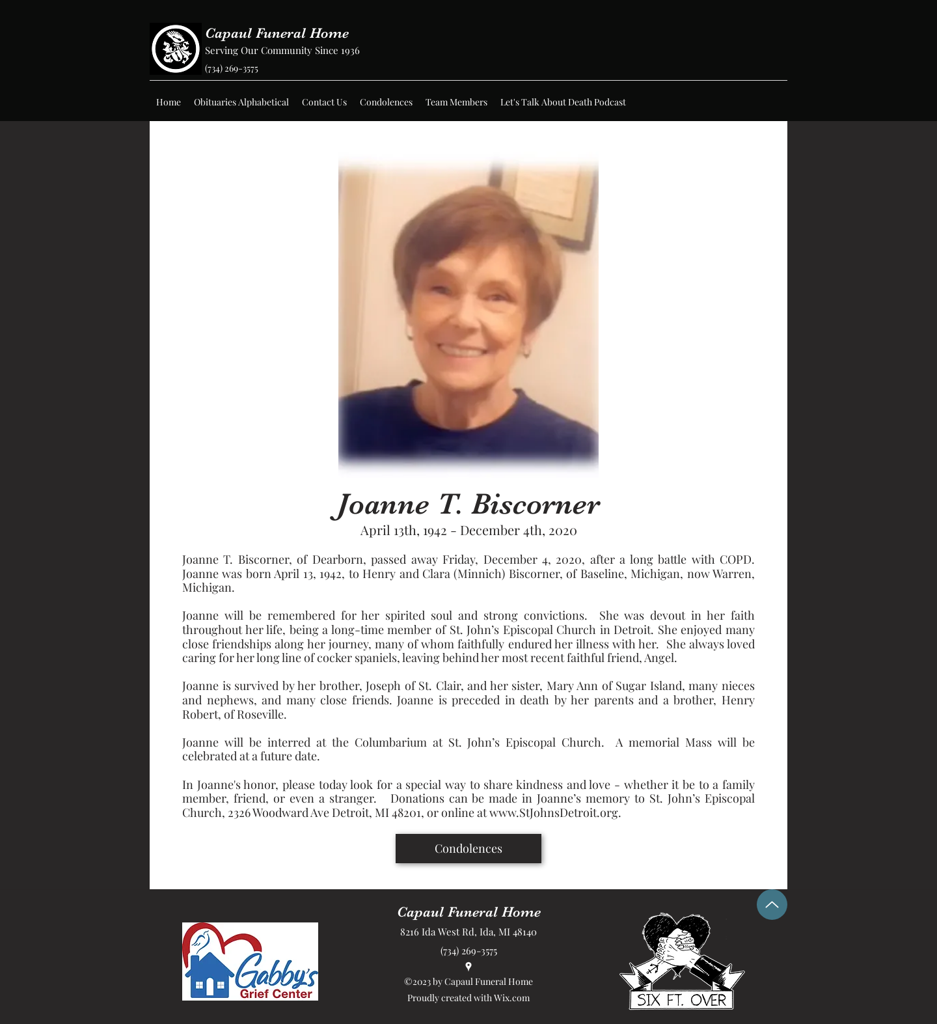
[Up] (772, 904)
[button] (241, 102)
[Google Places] (468, 966)
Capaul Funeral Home (277, 33)
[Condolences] (468, 848)
